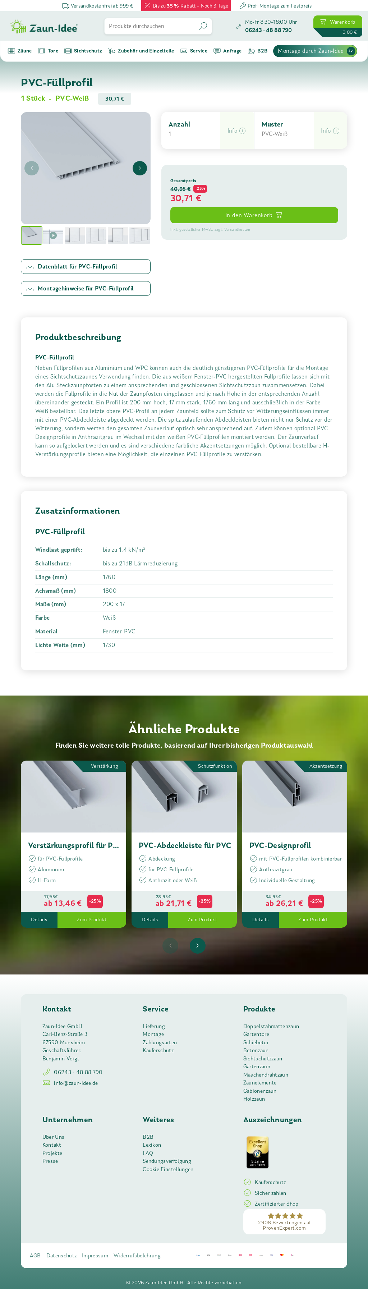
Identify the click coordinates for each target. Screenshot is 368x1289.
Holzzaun (254, 1099)
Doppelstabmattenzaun (271, 1026)
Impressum (95, 1255)
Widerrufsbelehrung (137, 1255)
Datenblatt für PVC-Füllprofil (72, 266)
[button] (237, 130)
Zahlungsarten (160, 1042)
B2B (148, 1137)
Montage (153, 1034)
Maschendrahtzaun (265, 1075)
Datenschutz (61, 1255)
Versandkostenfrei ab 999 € (97, 5)
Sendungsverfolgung (167, 1161)
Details (39, 920)
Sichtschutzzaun (262, 1058)
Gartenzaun (256, 1066)
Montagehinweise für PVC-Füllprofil (80, 288)
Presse (50, 1161)
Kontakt (51, 1145)
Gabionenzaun (260, 1091)
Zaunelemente (260, 1082)
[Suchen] (204, 26)
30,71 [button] (182, 198)
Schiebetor (256, 1042)
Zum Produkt (91, 920)
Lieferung (154, 1026)
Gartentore (256, 1034)
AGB (35, 1255)
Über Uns (53, 1137)
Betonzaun (256, 1050)
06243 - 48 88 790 (72, 1072)
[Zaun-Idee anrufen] (266, 26)
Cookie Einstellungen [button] (168, 1169)
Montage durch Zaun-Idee (316, 51)
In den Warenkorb (254, 214)
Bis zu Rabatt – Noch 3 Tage (186, 5)
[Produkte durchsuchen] (150, 26)
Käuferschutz (158, 1050)
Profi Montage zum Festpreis (275, 5)
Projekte (52, 1153)
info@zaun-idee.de (70, 1083)
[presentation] (31, 168)
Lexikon (152, 1145)
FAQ (148, 1153)
